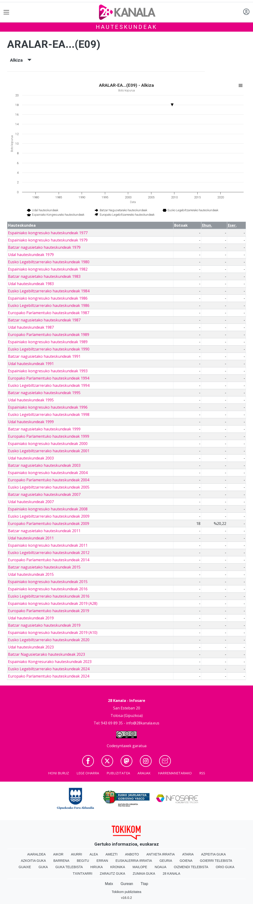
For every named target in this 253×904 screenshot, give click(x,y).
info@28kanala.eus (142, 723)
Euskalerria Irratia (133, 861)
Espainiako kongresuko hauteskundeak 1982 (48, 269)
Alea (94, 854)
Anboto (132, 854)
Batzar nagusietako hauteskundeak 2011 (44, 530)
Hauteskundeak (126, 27)
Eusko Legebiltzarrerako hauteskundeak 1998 (48, 414)
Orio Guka (225, 867)
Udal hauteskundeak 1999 (31, 421)
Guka (43, 867)
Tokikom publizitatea (126, 892)
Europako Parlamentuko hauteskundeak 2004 (48, 479)
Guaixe (25, 867)
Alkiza (20, 60)
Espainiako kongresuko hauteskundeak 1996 (48, 407)
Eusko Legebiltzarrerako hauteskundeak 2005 (48, 487)
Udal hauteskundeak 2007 (31, 501)
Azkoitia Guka (33, 861)
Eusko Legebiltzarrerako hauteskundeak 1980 (48, 261)
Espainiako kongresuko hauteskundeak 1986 (48, 298)
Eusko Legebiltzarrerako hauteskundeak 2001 (48, 450)
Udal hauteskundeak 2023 (31, 647)
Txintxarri (82, 873)
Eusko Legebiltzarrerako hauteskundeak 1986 (48, 305)
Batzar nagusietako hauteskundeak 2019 (44, 625)
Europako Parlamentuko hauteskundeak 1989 (48, 334)
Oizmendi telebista (191, 867)
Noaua (160, 867)
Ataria (188, 854)
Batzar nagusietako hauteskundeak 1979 (44, 247)
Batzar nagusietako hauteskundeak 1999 (44, 429)
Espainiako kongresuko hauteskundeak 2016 (48, 588)
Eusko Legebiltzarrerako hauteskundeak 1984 (48, 291)
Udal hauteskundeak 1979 (31, 254)
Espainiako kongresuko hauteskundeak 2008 (48, 509)
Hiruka (96, 867)
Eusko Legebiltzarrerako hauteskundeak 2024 (48, 668)
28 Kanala (171, 873)
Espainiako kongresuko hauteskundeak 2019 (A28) (52, 603)
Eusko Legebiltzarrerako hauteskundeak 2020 (48, 639)
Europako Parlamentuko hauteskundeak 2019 (48, 610)
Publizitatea (118, 773)
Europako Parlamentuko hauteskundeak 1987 (48, 312)
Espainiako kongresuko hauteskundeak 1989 (48, 341)
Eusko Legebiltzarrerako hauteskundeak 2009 (48, 516)
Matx (109, 884)
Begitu (83, 861)
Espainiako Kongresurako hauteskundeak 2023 (50, 661)
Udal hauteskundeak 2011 (31, 538)
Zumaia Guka (144, 873)
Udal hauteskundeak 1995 (31, 400)
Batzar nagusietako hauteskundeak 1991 (44, 356)
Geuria (166, 861)
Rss (202, 773)
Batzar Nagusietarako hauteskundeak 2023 (46, 654)
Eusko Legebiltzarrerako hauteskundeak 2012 (48, 552)
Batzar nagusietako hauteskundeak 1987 (44, 320)
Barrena (61, 861)
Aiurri (76, 854)
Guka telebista (69, 867)
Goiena (186, 861)
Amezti (111, 854)
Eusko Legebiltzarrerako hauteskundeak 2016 (48, 596)
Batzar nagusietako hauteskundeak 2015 (44, 567)
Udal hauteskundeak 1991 (31, 363)
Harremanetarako (175, 773)
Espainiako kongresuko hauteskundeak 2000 (48, 443)
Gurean (127, 884)
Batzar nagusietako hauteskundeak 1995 (44, 392)
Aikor (58, 854)
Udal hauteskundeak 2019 (31, 618)
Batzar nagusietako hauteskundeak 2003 (44, 465)
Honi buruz (58, 773)
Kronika (117, 867)
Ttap (144, 884)
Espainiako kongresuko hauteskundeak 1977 (48, 232)
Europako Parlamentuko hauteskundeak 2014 (48, 559)
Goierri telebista (216, 861)
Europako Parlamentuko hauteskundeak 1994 (48, 378)
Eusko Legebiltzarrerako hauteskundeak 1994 (48, 385)
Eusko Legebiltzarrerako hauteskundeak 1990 (48, 349)
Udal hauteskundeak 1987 (31, 327)
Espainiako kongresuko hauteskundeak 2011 (48, 545)
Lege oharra (88, 773)
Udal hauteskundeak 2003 (31, 458)
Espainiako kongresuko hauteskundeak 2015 (48, 581)
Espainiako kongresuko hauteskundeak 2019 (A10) (52, 632)
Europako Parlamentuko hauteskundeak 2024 (48, 676)
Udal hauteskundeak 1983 (31, 283)
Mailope (140, 867)
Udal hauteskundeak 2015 (31, 574)
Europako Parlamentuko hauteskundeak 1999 (48, 436)
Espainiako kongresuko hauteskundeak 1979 (48, 240)
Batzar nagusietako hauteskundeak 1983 (44, 276)
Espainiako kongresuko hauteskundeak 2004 (48, 472)
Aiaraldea (36, 854)
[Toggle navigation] (6, 12)
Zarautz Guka (112, 873)
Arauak (144, 773)
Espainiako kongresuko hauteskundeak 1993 (48, 370)
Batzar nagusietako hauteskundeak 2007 (44, 494)
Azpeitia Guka (213, 854)
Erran (102, 861)
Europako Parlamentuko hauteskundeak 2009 (48, 523)
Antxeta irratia (160, 854)
